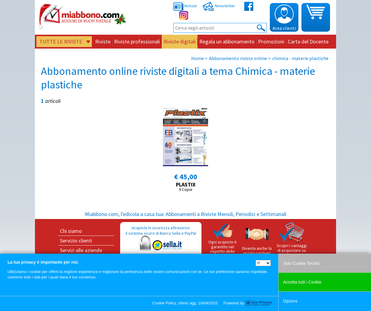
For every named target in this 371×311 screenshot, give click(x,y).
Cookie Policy (164, 303)
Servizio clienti (76, 240)
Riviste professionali (137, 41)
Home (197, 58)
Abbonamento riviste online (238, 58)
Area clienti (284, 18)
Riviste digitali (180, 41)
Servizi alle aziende (81, 250)
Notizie (185, 5)
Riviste (103, 41)
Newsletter (219, 5)
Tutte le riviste (60, 41)
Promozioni (271, 41)
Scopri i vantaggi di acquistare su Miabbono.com (292, 240)
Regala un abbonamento (226, 41)
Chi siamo (71, 230)
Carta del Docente (308, 41)
